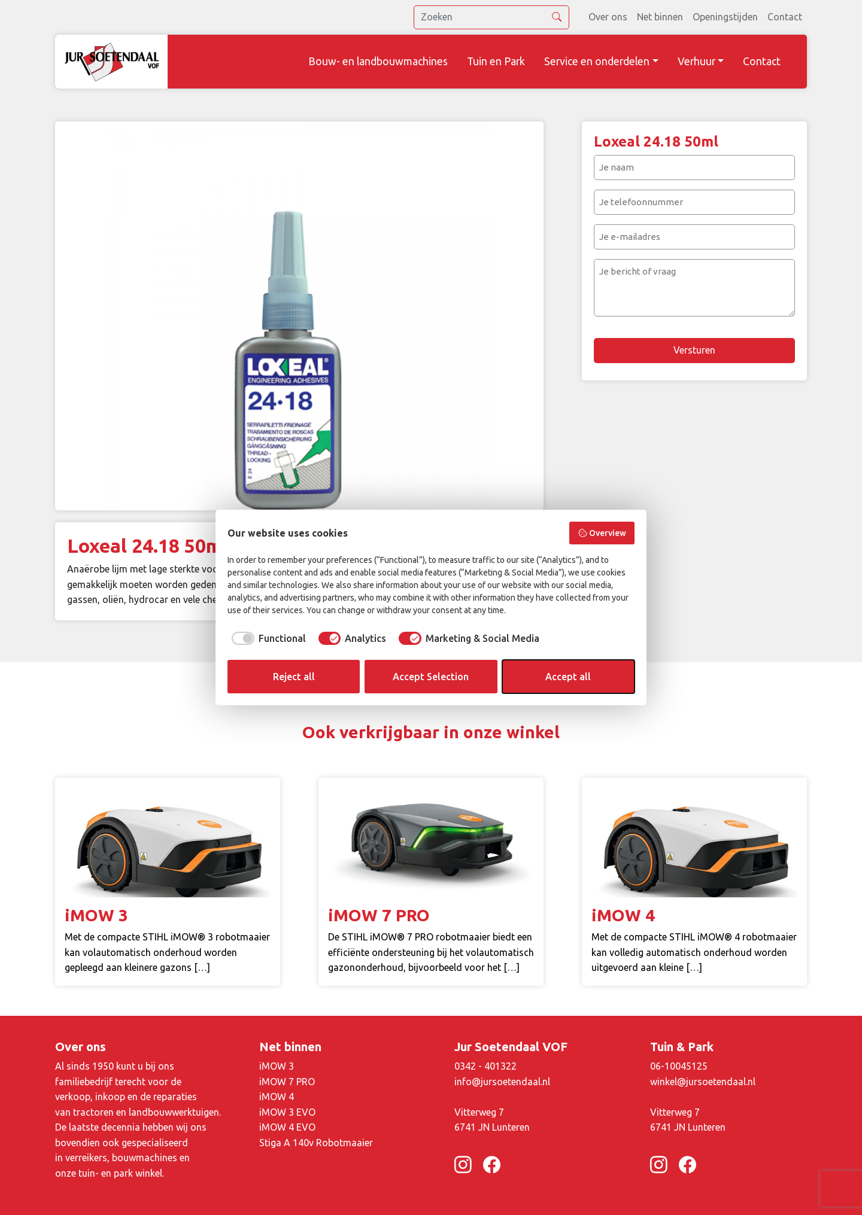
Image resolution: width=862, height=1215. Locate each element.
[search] (491, 17)
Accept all (568, 676)
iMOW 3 (276, 1066)
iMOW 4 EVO (287, 1127)
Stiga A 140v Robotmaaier (316, 1142)
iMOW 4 (276, 1096)
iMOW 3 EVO (287, 1112)
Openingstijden (725, 16)
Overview (602, 533)
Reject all (294, 676)
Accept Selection (431, 676)
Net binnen (660, 16)
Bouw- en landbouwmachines (378, 61)
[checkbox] (266, 638)
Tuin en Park (496, 61)
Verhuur (696, 61)
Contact (784, 16)
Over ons (607, 16)
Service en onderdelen (596, 61)
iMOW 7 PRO (287, 1081)
